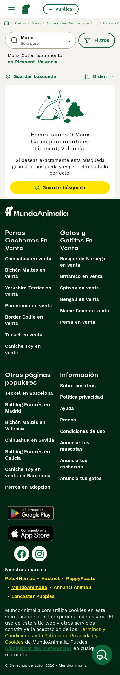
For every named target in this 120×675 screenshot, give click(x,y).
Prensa (68, 420)
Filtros (96, 40)
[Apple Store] (30, 533)
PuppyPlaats (80, 578)
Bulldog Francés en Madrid (27, 408)
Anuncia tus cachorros (73, 464)
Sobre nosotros (78, 385)
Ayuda (67, 408)
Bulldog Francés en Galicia (27, 455)
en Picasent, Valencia (32, 62)
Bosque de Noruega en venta (82, 262)
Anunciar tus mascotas (74, 446)
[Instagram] (39, 553)
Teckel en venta (24, 335)
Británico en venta (81, 276)
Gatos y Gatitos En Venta (76, 240)
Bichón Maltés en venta (25, 273)
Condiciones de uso (82, 431)
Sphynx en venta (79, 288)
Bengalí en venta (79, 299)
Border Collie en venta (24, 320)
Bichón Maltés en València (25, 426)
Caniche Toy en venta (23, 349)
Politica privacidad (81, 397)
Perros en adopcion (27, 487)
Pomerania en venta (28, 305)
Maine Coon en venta (84, 311)
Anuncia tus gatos (81, 478)
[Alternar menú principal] (11, 9)
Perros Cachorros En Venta (26, 240)
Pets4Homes (20, 578)
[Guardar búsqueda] (102, 655)
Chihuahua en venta (28, 258)
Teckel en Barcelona (29, 393)
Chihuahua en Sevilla (29, 440)
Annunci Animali (72, 587)
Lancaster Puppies (33, 596)
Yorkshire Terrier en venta (28, 291)
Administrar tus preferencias (38, 648)
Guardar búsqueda (31, 76)
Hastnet (50, 578)
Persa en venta (77, 322)
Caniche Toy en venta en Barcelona (27, 473)
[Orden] (99, 76)
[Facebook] (21, 553)
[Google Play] (31, 513)
